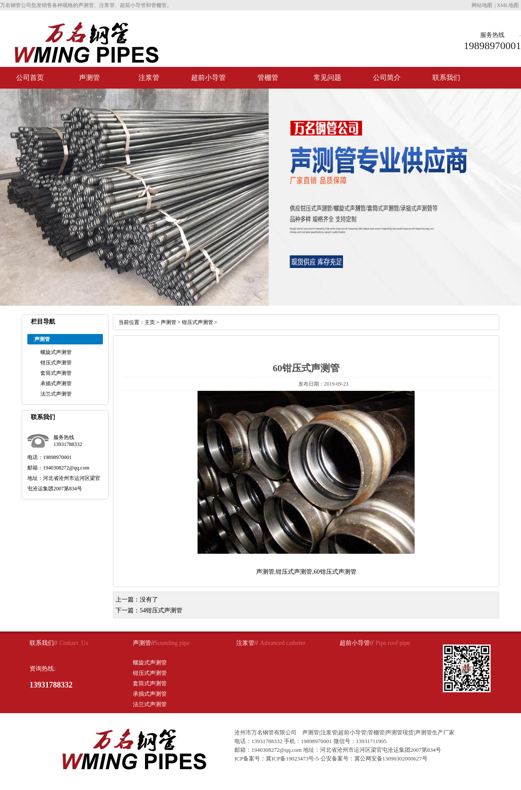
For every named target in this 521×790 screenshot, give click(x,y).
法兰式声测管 (56, 394)
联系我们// (43, 643)
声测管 (89, 77)
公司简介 (387, 77)
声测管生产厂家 (435, 732)
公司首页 (30, 77)
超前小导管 (208, 77)
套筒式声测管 (56, 373)
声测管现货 (400, 732)
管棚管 (267, 77)
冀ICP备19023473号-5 (292, 758)
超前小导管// (356, 643)
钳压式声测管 (56, 363)
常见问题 (327, 77)
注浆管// (247, 643)
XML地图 (508, 5)
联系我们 (446, 77)
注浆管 (148, 77)
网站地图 (482, 5)
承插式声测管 (56, 383)
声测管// (144, 643)
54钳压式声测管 (161, 610)
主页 (150, 322)
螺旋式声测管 (56, 352)
